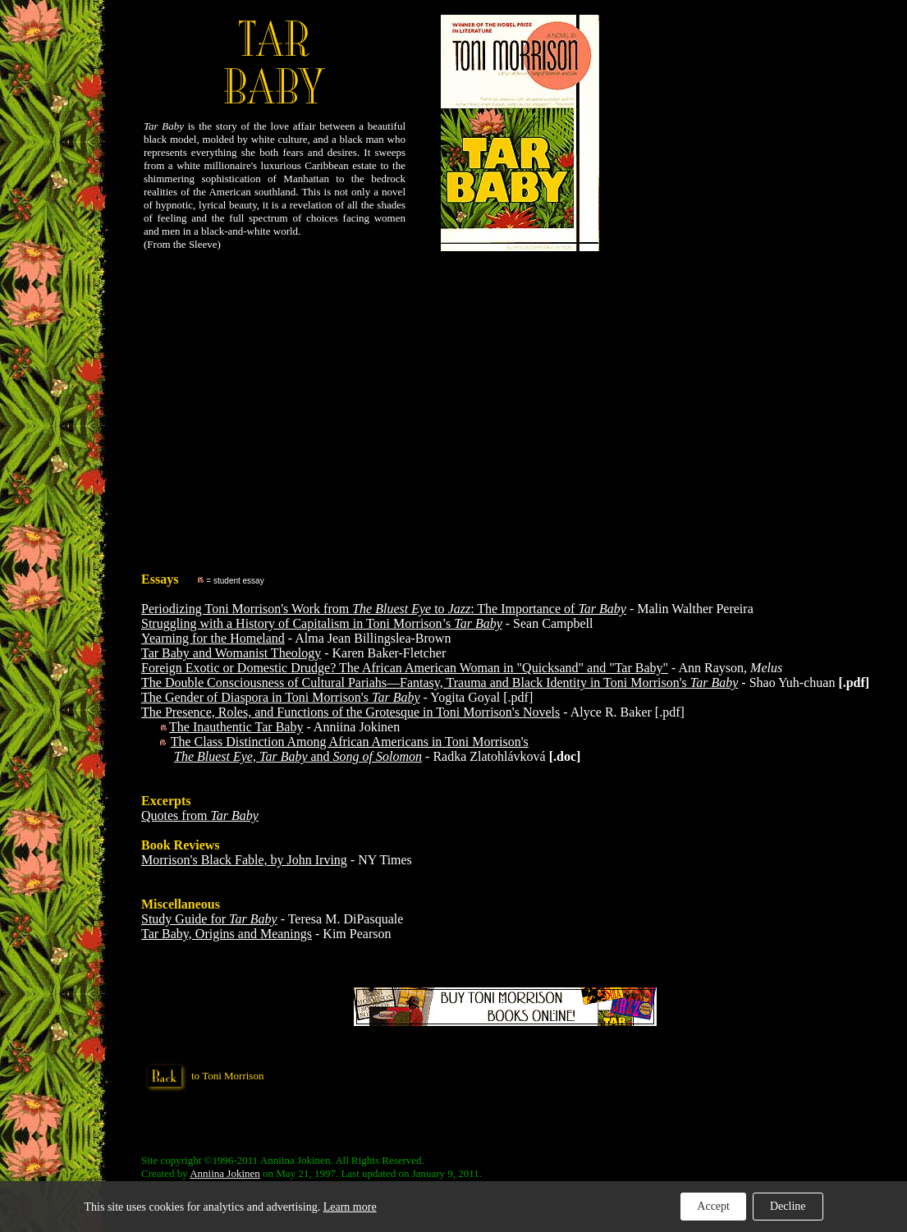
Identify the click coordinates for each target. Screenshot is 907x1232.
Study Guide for (209, 919)
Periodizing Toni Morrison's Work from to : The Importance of (383, 609)
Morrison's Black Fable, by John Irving (244, 860)
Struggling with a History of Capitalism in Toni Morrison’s (321, 623)
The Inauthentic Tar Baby (236, 727)
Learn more (350, 1207)
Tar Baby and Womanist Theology (231, 653)
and (298, 756)
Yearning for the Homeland (213, 638)
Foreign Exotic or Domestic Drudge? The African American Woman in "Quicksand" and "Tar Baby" (404, 668)
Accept (713, 1206)
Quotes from (200, 815)
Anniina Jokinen (225, 1173)
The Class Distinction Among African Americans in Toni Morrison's (350, 742)
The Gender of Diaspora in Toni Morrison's (280, 697)
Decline (788, 1206)
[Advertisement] (505, 398)
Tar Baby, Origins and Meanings (226, 934)
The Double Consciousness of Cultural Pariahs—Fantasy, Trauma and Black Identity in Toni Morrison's (439, 682)
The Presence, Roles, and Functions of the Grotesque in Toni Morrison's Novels (350, 712)
